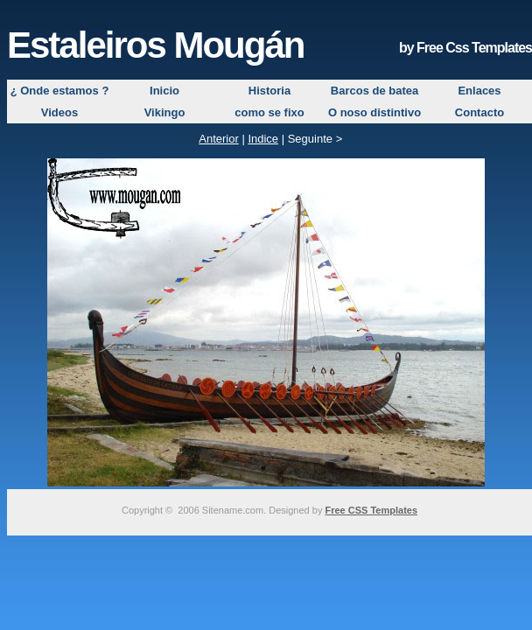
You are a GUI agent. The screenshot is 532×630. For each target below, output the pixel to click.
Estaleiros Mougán (155, 45)
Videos (59, 112)
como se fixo (269, 112)
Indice (263, 138)
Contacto (479, 112)
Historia (269, 90)
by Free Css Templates (465, 47)
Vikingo (165, 112)
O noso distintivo (374, 112)
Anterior (219, 138)
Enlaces (479, 90)
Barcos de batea (374, 90)
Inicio (164, 90)
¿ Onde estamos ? (59, 90)
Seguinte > (315, 138)
